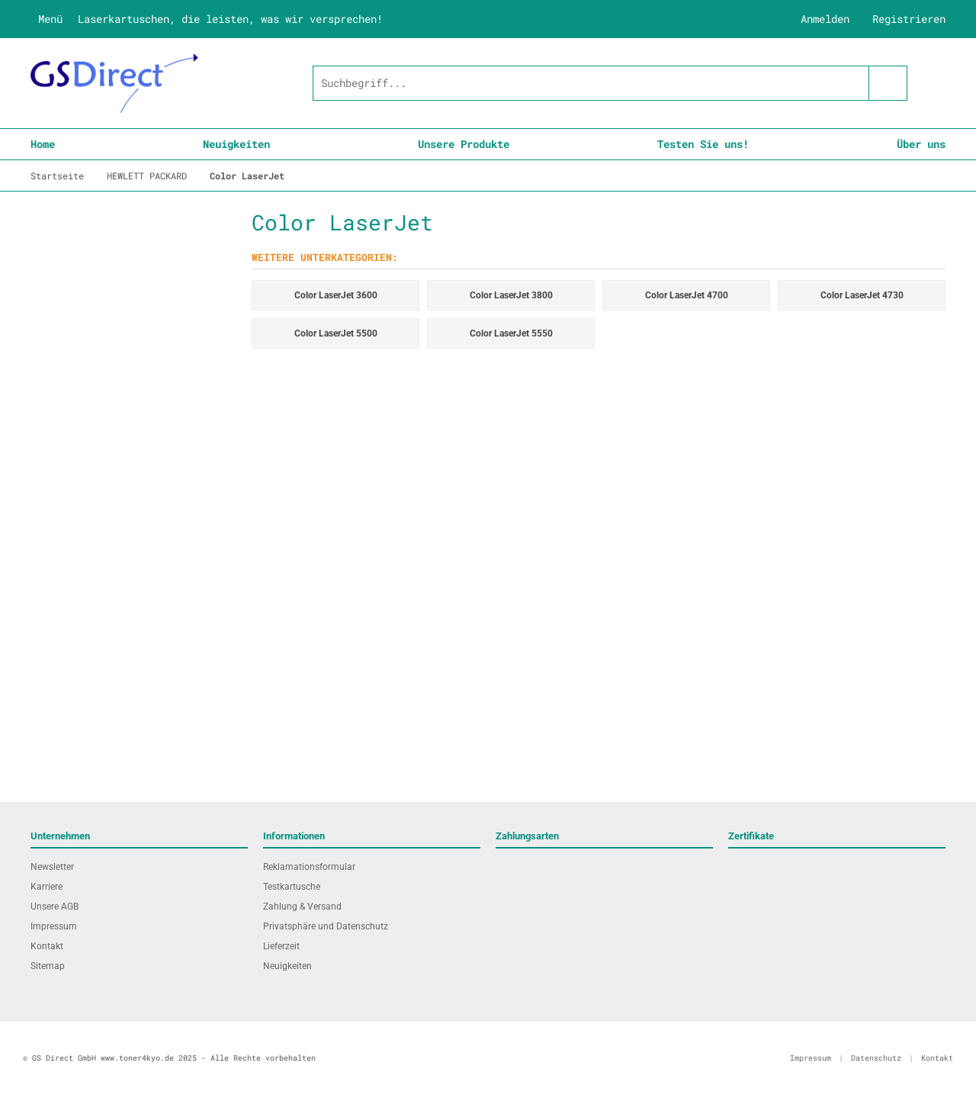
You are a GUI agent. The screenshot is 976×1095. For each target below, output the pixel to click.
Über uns (921, 144)
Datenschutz (876, 1058)
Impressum (53, 926)
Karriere (46, 886)
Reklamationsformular (309, 867)
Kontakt (46, 946)
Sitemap (47, 966)
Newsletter (52, 867)
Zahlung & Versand (302, 906)
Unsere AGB (54, 906)
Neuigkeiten (236, 144)
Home (42, 144)
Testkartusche (291, 886)
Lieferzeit (281, 946)
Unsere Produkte (463, 144)
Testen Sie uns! (703, 144)
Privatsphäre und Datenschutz (325, 926)
